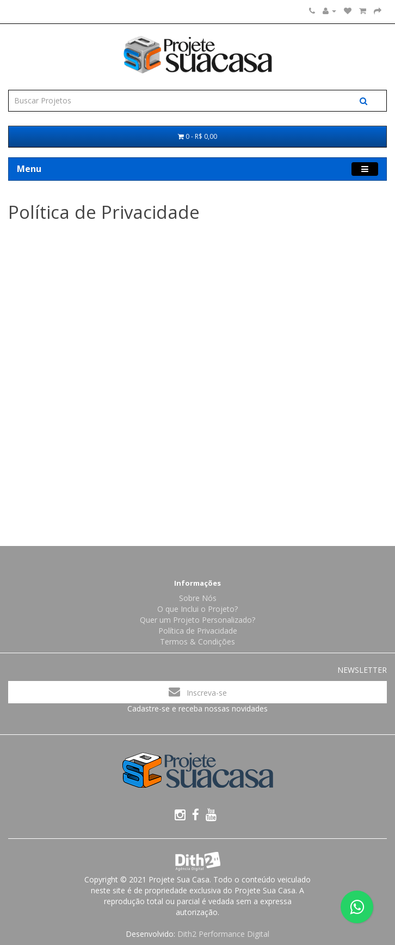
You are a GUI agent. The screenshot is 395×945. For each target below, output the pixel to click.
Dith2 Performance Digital (223, 934)
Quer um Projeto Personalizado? (197, 620)
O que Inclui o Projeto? (197, 609)
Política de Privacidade (197, 630)
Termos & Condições (197, 641)
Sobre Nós (198, 598)
